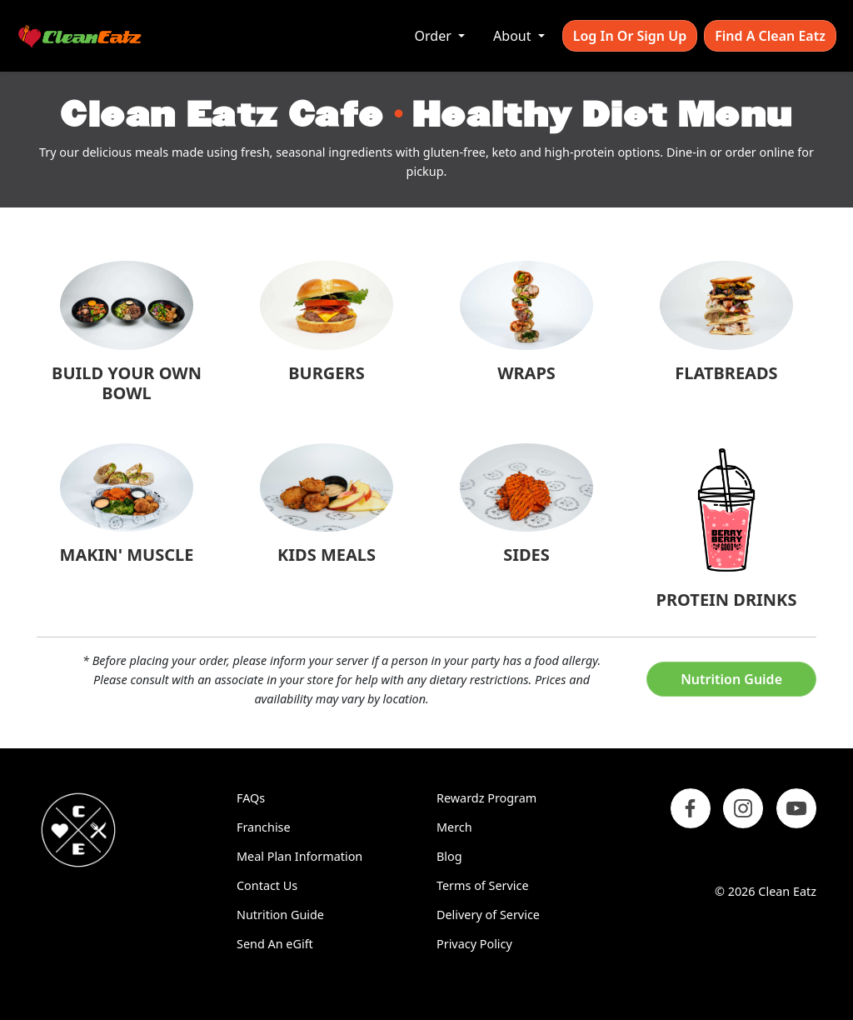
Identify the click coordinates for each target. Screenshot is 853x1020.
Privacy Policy (474, 944)
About (514, 36)
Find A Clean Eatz (770, 36)
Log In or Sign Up (629, 36)
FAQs (251, 798)
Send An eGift (275, 944)
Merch (454, 827)
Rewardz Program (486, 798)
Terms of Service (482, 885)
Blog (449, 856)
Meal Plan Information (299, 856)
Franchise (264, 827)
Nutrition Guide (731, 679)
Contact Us (267, 885)
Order (435, 36)
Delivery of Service (488, 914)
